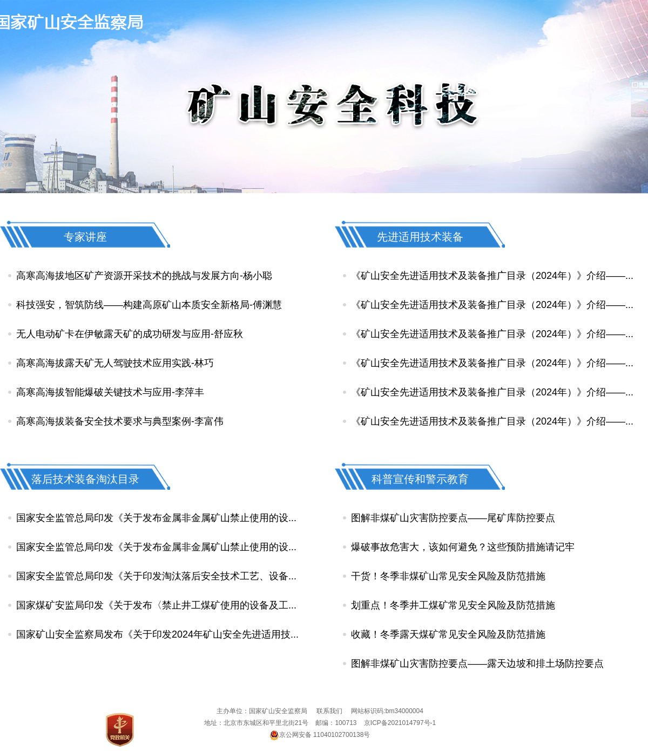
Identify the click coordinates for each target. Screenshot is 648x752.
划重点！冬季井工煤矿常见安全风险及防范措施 (453, 605)
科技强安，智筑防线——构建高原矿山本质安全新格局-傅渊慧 (149, 304)
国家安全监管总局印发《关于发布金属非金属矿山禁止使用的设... (156, 517)
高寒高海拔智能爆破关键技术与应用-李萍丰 (110, 392)
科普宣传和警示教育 (420, 479)
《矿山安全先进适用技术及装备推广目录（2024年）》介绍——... (492, 275)
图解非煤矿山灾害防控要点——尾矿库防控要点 (453, 517)
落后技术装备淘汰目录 (85, 479)
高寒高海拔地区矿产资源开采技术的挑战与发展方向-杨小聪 (144, 275)
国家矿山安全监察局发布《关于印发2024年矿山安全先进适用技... (157, 634)
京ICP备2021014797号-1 (400, 723)
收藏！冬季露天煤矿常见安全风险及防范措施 (448, 634)
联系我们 (329, 711)
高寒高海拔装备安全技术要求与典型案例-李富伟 (120, 421)
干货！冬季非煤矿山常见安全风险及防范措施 (448, 576)
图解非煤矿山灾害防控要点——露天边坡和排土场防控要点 (477, 663)
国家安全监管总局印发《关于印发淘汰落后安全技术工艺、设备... (156, 576)
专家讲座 (85, 237)
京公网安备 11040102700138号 (320, 735)
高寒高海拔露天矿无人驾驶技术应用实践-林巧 (115, 363)
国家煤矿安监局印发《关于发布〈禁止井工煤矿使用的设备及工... (156, 605)
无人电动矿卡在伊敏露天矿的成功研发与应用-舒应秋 (129, 334)
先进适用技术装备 (420, 237)
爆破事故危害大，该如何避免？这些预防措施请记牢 (463, 547)
